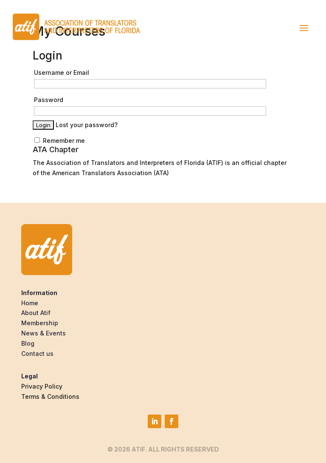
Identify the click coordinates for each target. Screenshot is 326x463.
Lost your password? (87, 124)
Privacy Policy (41, 386)
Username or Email (61, 72)
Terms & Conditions (50, 396)
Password (48, 99)
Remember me (59, 140)
